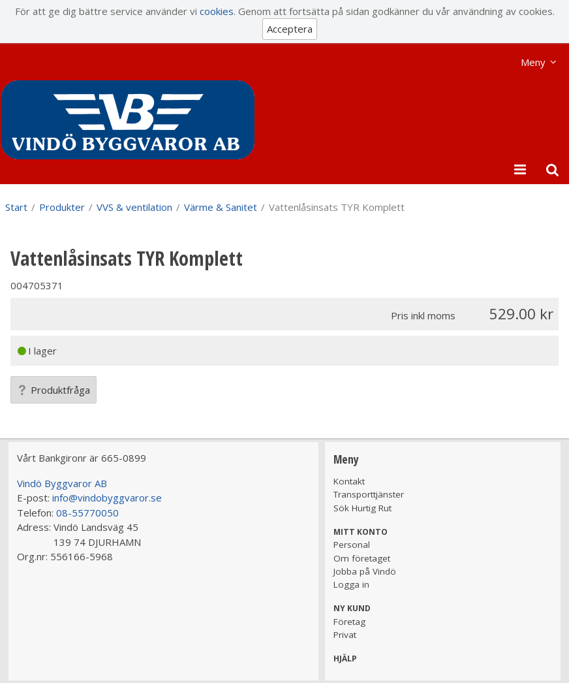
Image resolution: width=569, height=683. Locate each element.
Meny (533, 62)
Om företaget (361, 558)
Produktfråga (53, 389)
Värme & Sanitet (220, 207)
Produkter (62, 207)
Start (16, 207)
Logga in (351, 584)
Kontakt (349, 481)
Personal (351, 544)
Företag (349, 621)
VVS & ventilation (134, 207)
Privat (344, 635)
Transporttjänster (368, 494)
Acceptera (290, 28)
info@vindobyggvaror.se (107, 497)
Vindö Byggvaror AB (62, 483)
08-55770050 (87, 512)
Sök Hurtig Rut (362, 508)
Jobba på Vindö (364, 571)
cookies (217, 11)
